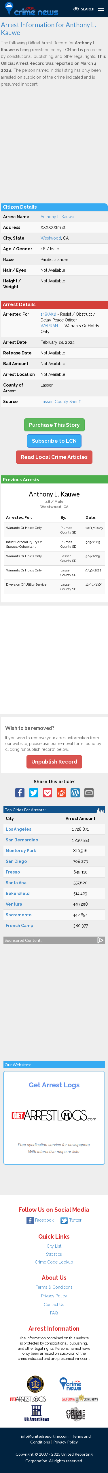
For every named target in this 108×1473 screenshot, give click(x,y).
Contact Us (54, 1304)
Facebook (40, 1220)
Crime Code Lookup (54, 1262)
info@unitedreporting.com (45, 1436)
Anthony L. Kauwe (57, 216)
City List (54, 1246)
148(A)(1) (48, 314)
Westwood (51, 238)
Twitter (71, 1220)
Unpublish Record (54, 762)
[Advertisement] (54, 145)
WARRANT (50, 325)
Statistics (54, 1254)
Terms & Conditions (54, 1287)
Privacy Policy (54, 1296)
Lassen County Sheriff (61, 401)
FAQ (54, 1313)
